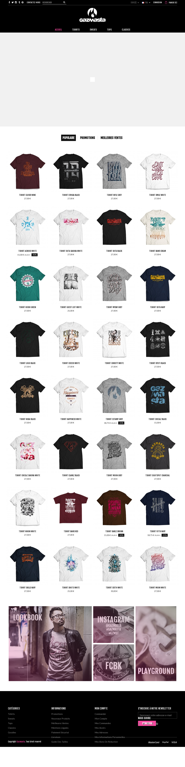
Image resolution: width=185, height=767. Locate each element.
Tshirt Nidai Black (28, 419)
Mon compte (101, 718)
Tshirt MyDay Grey (114, 307)
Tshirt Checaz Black (157, 419)
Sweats (11, 718)
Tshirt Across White (27, 251)
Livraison (55, 737)
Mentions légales (60, 728)
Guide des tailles (59, 741)
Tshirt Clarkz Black (71, 475)
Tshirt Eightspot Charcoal (157, 475)
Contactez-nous (33, 2)
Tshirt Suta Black (114, 251)
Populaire (68, 138)
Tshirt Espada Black (71, 195)
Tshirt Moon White (157, 587)
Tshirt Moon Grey (114, 475)
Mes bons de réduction (106, 741)
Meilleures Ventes (111, 138)
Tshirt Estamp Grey (114, 419)
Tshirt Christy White (114, 363)
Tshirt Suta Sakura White (70, 251)
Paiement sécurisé (60, 732)
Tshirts (11, 714)
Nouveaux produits (60, 718)
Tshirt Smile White (157, 195)
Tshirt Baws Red (71, 531)
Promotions (87, 138)
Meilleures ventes (60, 723)
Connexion (157, 2)
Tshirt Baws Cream (157, 251)
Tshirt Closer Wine (27, 195)
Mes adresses (101, 732)
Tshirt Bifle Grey (114, 195)
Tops (10, 723)
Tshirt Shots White (71, 587)
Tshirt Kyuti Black (157, 363)
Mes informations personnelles (110, 737)
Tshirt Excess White (71, 363)
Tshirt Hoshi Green (27, 307)
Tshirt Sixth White (114, 587)
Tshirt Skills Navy (27, 587)
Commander (100, 714)
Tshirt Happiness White (70, 419)
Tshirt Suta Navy (157, 307)
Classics (12, 728)
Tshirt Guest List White (71, 307)
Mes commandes (103, 723)
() (172, 2)
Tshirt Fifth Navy (157, 531)
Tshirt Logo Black (27, 363)
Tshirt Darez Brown (114, 531)
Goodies (12, 732)
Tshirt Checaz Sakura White (27, 475)
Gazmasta (21, 761)
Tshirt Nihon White (27, 531)
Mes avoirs (100, 728)
